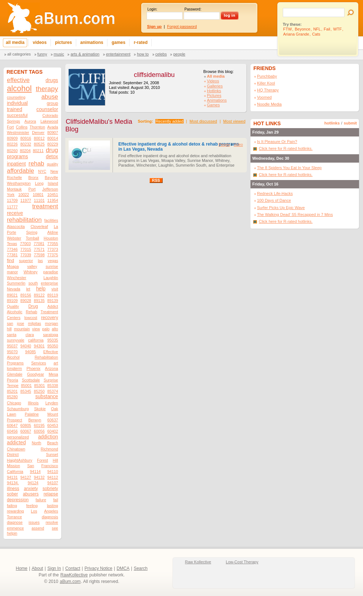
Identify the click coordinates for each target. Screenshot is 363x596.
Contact (72, 568)
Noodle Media (269, 104)
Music (59, 54)
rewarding (15, 511)
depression (18, 499)
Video (238, 145)
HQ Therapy (268, 90)
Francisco (49, 466)
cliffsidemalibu (154, 74)
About (37, 568)
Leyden (51, 403)
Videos (213, 81)
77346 (12, 249)
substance (46, 396)
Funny (42, 54)
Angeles (51, 511)
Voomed (264, 97)
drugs (52, 80)
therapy (47, 89)
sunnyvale (15, 340)
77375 (52, 255)
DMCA (123, 568)
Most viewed (234, 121)
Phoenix (33, 368)
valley (32, 266)
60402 (52, 431)
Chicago (14, 403)
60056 (39, 431)
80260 (12, 150)
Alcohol (13, 357)
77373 (52, 249)
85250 (39, 391)
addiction (48, 437)
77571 (39, 249)
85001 (26, 385)
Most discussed (203, 121)
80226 (12, 144)
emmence (15, 528)
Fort (10, 127)
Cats (316, 34)
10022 (23, 194)
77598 (39, 255)
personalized (18, 437)
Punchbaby (267, 76)
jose (20, 323)
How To (142, 54)
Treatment (49, 312)
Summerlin (16, 283)
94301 (39, 346)
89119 (52, 295)
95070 (12, 352)
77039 (25, 255)
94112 (52, 477)
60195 (39, 425)
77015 (25, 249)
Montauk (14, 189)
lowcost (30, 317)
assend (38, 528)
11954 (52, 200)
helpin (12, 533)
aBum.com (70, 581)
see (55, 528)
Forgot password (182, 26)
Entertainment (118, 54)
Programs (15, 363)
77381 (12, 255)
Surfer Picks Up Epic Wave (281, 207)
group (52, 103)
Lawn (11, 414)
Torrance (14, 517)
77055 (52, 243)
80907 (52, 132)
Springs (13, 121)
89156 (25, 295)
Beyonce (302, 29)
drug (52, 150)
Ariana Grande (296, 34)
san (10, 323)
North (36, 443)
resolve (52, 522)
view (36, 329)
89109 (12, 300)
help (40, 288)
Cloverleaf (39, 226)
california (36, 340)
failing (12, 505)
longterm (14, 368)
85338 (52, 385)
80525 (39, 144)
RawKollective (73, 574)
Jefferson (50, 189)
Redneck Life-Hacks (275, 193)
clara (29, 334)
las (40, 260)
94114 (35, 471)
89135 (39, 300)
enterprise (49, 283)
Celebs (161, 54)
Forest (42, 460)
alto (55, 329)
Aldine (52, 232)
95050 (52, 346)
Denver (38, 132)
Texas (12, 243)
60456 (12, 431)
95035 (52, 340)
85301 (39, 385)
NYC (42, 171)
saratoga (50, 334)
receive (15, 213)
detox (52, 156)
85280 (12, 397)
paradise (50, 272)
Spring (31, 232)
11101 (39, 200)
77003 (25, 243)
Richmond (49, 449)
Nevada (13, 289)
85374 (52, 391)
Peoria (12, 380)
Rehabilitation (46, 357)
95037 (12, 346)
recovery (49, 317)
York (11, 194)
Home (22, 568)
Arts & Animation (84, 54)
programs (17, 156)
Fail (327, 29)
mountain (22, 329)
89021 (12, 295)
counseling (16, 97)
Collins (22, 127)
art (56, 363)
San (30, 466)
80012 (39, 138)
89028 (25, 300)
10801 (38, 194)
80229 (52, 144)
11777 (12, 207)
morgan (51, 323)
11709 (12, 200)
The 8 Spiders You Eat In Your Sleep (289, 168)
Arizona (51, 368)
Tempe (13, 385)
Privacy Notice (99, 568)
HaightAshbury (19, 460)
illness (13, 488)
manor (12, 272)
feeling (31, 505)
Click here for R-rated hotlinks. (286, 148)
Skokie (40, 409)
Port (32, 189)
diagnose (15, 522)
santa (11, 334)
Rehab (31, 312)
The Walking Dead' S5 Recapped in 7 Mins (295, 214)
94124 (33, 483)
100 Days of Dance (274, 200)
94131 (12, 477)
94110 (52, 471)
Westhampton (19, 183)
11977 (25, 200)
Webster (14, 238)
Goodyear (35, 374)
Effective (50, 352)
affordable (20, 170)
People (179, 54)
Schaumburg (18, 409)
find (10, 260)
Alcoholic (15, 312)
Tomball (32, 238)
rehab (36, 163)
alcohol (19, 88)
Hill (55, 460)
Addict (52, 306)
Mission (13, 466)
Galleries (215, 86)
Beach (52, 443)
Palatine (32, 414)
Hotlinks (214, 91)
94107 (52, 483)
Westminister (18, 132)
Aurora (30, 121)
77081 (39, 243)
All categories (19, 54)
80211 (38, 150)
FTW (287, 29)
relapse (51, 494)
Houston (51, 238)
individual (17, 103)
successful (17, 115)
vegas (53, 260)
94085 (30, 352)
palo (45, 329)
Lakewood (49, 121)
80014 (52, 138)
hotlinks (332, 123)
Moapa (13, 266)
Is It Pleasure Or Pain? (277, 141)
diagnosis (50, 517)
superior (26, 260)
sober (12, 494)
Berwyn (34, 420)
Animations (217, 100)
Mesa (53, 374)
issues (34, 522)
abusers (30, 494)
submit (350, 123)
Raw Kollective (198, 562)
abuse (49, 96)
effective (18, 80)
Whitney (31, 272)
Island (53, 183)
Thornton (37, 127)
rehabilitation (24, 219)
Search (140, 568)
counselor (47, 109)
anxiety (31, 488)
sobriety (50, 488)
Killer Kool (266, 83)
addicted (16, 442)
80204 (25, 150)
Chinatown (16, 449)
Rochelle (14, 177)
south (33, 283)
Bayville (51, 177)
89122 (39, 295)
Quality (13, 306)
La (56, 226)
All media (216, 76)
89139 (52, 300)
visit (55, 289)
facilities (51, 220)
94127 (25, 477)
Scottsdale (31, 380)
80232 (25, 144)
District (13, 454)
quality (52, 164)
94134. (13, 483)
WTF (337, 29)
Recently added (169, 121)
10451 (52, 194)
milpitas (34, 323)
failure (41, 500)
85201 (12, 391)
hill (9, 329)
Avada (52, 127)
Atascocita (16, 226)
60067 (25, 431)
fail (55, 500)
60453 (52, 425)
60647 (12, 425)
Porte (11, 232)
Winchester (16, 277)
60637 (52, 420)
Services (38, 363)
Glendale (15, 374)
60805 (25, 425)
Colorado (50, 115)
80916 (25, 138)
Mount (52, 414)
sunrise (52, 266)
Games (213, 105)
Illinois (33, 403)
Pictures (214, 95)
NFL (317, 29)
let (28, 289)
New (54, 171)
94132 (39, 477)
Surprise (51, 380)
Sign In (54, 568)
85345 (25, 391)
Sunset (52, 454)
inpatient (16, 164)
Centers (13, 317)
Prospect (14, 420)
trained (14, 109)
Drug (33, 306)
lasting (52, 505)
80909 (12, 138)
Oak (54, 409)
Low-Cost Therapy (242, 562)
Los (34, 511)
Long (39, 183)
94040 (25, 346)
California (15, 471)
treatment (45, 206)
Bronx (33, 177)
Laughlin (51, 277)
